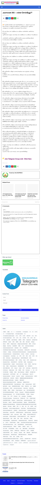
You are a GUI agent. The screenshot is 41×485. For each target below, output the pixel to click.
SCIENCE (15, 410)
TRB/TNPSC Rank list (22, 434)
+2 (11, 331)
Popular (4, 454)
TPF (11, 432)
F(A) (4, 366)
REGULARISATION (31, 402)
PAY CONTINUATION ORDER (8, 392)
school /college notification (14, 408)
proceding (24, 396)
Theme (16, 483)
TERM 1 (15, 426)
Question (13, 400)
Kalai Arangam (25, 374)
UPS (21, 436)
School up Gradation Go (7, 410)
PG (13, 394)
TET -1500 (5, 428)
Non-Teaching (5, 388)
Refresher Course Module (17, 402)
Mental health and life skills (8, 380)
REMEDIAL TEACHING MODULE (9, 404)
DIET (30, 358)
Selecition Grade (28, 412)
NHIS (22, 386)
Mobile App (19, 382)
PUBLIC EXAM (32, 398)
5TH (14, 337)
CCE (23, 345)
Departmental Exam (15, 358)
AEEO (24, 339)
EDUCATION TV (14, 362)
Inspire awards (6, 374)
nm (31, 386)
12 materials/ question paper (8, 335)
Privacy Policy (5, 318)
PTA (27, 398)
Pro (19, 396)
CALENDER (15, 345)
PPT (11, 396)
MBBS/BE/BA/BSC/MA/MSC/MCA (26, 378)
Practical (15, 396)
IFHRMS (11, 372)
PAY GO (16, 392)
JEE (17, 374)
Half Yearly (28, 368)
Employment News (6, 364)
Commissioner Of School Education (19, 351)
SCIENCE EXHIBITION (32, 410)
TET (31, 426)
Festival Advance (13, 366)
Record (10, 402)
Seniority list (34, 412)
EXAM (29, 364)
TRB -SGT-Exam (14, 434)
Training (15, 432)
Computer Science (16, 353)
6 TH (17, 337)
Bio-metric (28, 341)
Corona (22, 353)
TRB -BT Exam (34, 432)
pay (24, 390)
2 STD (24, 335)
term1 (28, 426)
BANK (17, 341)
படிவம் (20, 442)
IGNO (15, 372)
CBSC (19, 345)
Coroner (27, 353)
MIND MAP (22, 380)
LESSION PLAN (6, 378)
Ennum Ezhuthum (19, 364)
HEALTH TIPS (34, 368)
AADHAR (8, 339)
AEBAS (20, 339)
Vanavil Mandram (6, 440)
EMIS (25, 362)
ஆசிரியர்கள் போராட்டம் (8, 442)
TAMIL (18, 422)
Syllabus (35, 420)
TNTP (28, 430)
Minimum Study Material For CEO (9, 382)
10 (32, 331)
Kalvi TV (31, 374)
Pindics (4, 396)
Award (9, 341)
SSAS (15, 418)
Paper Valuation (19, 390)
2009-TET (28, 335)
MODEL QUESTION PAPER (8, 384)
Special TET (33, 416)
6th (20, 337)
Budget (4, 345)
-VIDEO (4, 331)
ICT (36, 370)
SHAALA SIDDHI (6, 414)
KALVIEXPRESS (18, 172)
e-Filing (20, 360)
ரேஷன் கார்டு (5, 444)
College (9, 351)
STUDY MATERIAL (6, 420)
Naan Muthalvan (17, 384)
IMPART (27, 372)
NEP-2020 (5, 386)
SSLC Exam (26, 418)
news (10, 386)
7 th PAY (24, 337)
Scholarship (5, 408)
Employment (29, 362)
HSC (23, 370)
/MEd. (8, 331)
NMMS (34, 386)
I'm (33, 370)
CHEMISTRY (25, 347)
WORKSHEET (23, 440)
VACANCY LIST (27, 438)
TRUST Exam (5, 436)
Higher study (11, 370)
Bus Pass (9, 345)
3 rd (32, 335)
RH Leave (9, 406)
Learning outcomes (29, 376)
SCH (35, 406)
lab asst (13, 376)
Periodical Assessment (7, 394)
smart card (16, 414)
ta (3, 422)
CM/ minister (33, 349)
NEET (34, 384)
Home (4, 480)
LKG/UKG (12, 378)
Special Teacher (6, 418)
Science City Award (22, 410)
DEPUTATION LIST (24, 358)
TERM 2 (19, 426)
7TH (28, 337)
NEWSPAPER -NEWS (16, 386)
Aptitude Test (34, 339)
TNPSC (11, 430)
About (8, 480)
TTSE (11, 436)
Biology (32, 341)
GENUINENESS (21, 366)
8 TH (31, 337)
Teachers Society (28, 424)
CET (20, 347)
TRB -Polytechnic (6, 434)
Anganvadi (28, 339)
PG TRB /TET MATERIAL (20, 394)
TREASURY (30, 434)
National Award (29, 384)
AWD (13, 341)
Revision (4, 406)
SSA (11, 418)
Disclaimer (23, 320)
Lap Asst (18, 376)
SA (25, 406)
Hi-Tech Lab (5, 370)
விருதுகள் (12, 444)
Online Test (31, 388)
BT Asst (34, 343)
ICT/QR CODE (5, 372)
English (13, 364)
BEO (23, 341)
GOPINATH (30, 366)
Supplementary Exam (23, 420)
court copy (32, 353)
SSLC (21, 418)
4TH (36, 335)
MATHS (17, 378)
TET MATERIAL (11, 428)
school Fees (23, 408)
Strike (31, 418)
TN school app (6, 430)
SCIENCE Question (19, 412)
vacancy (21, 438)
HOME (20, 370)
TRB (24, 432)
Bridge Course (13, 343)
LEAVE (35, 376)
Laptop (22, 376)
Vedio (13, 440)
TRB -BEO (28, 432)
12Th (20, 335)
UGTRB (17, 436)
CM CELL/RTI (27, 349)
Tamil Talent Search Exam (8, 424)
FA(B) (7, 366)
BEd (20, 341)
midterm (16, 380)
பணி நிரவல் (25, 442)
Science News (5, 412)
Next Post (37, 202)
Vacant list (34, 438)
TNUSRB (32, 430)
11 (3, 333)
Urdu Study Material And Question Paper (10, 438)
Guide (20, 368)
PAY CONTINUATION (30, 390)
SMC (21, 414)
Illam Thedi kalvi (21, 372)
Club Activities (20, 349)
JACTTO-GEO (12, 374)
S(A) (23, 406)
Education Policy (6, 362)
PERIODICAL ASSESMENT (30, 392)
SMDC (24, 414)
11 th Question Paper (10, 333)
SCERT (32, 406)
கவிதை (15, 442)
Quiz (34, 400)
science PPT (12, 412)
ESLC (26, 364)
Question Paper (19, 400)
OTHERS (4, 390)
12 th (17, 335)
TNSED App (17, 430)
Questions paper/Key (28, 400)
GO (25, 366)
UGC (14, 436)
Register (25, 402)
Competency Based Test (32, 351)
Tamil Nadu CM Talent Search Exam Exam (29, 422)
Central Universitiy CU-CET (8, 347)
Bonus (4, 343)
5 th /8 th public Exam (7, 337)
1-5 (30, 331)
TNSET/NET (23, 430)
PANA (9, 390)
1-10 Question (25, 331)
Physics (32, 394)
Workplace (17, 440)
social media (5, 416)
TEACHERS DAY (21, 424)
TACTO (7, 422)
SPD (28, 416)
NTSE (11, 388)
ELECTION (20, 362)
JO (20, 374)
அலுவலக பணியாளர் (31, 440)
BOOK (8, 343)
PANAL (13, 390)
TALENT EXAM (12, 422)
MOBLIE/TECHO (26, 382)
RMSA (14, 406)
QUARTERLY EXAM (6, 400)
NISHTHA (27, 386)
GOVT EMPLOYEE (6, 368)
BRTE (30, 343)
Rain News (5, 402)
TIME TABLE (25, 428)
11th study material (19, 333)
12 (24, 333)
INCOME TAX (32, 372)
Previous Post (5, 202)
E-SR (28, 360)
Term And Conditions (25, 318)
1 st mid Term (18, 331)
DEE (4, 358)
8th (34, 337)
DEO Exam (8, 358)
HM (16, 370)
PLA (8, 396)
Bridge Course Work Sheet (22, 343)
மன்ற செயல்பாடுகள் (33, 442)
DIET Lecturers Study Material (8, 360)
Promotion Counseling (7, 398)
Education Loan (33, 360)
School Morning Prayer (31, 408)
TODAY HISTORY (6, 432)
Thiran (17, 428)
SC (28, 406)
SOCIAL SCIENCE (13, 416)
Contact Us (5, 320)
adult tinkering (14, 339)
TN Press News (32, 428)
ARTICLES (5, 341)
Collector (4, 351)
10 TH (36, 331)
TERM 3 (23, 426)
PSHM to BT (22, 398)
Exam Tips (34, 364)
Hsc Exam (28, 370)
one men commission (18, 388)
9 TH (4, 339)
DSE (16, 360)
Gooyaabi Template (26, 483)
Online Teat (25, 388)
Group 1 (16, 368)
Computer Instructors (7, 353)
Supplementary (14, 420)
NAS (23, 384)
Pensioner (21, 392)
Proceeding (29, 396)
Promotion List (16, 398)
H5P (24, 368)
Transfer (20, 432)
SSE (18, 418)
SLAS (12, 414)
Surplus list (30, 420)
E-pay (24, 360)
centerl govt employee (29, 345)
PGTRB (28, 394)
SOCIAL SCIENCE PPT (31, 414)
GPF (12, 368)
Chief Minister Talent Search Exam (9, 349)
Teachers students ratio (7, 426)
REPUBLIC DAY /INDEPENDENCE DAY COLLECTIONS (26, 404)
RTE (17, 406)
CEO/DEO (16, 347)
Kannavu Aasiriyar (6, 376)
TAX (15, 424)
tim (20, 428)
